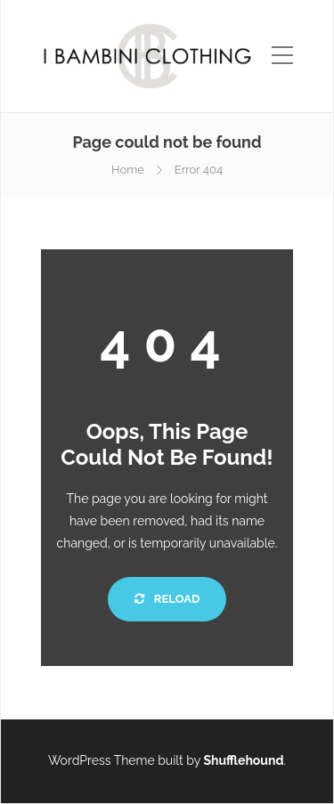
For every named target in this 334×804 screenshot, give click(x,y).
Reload (167, 598)
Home (127, 169)
